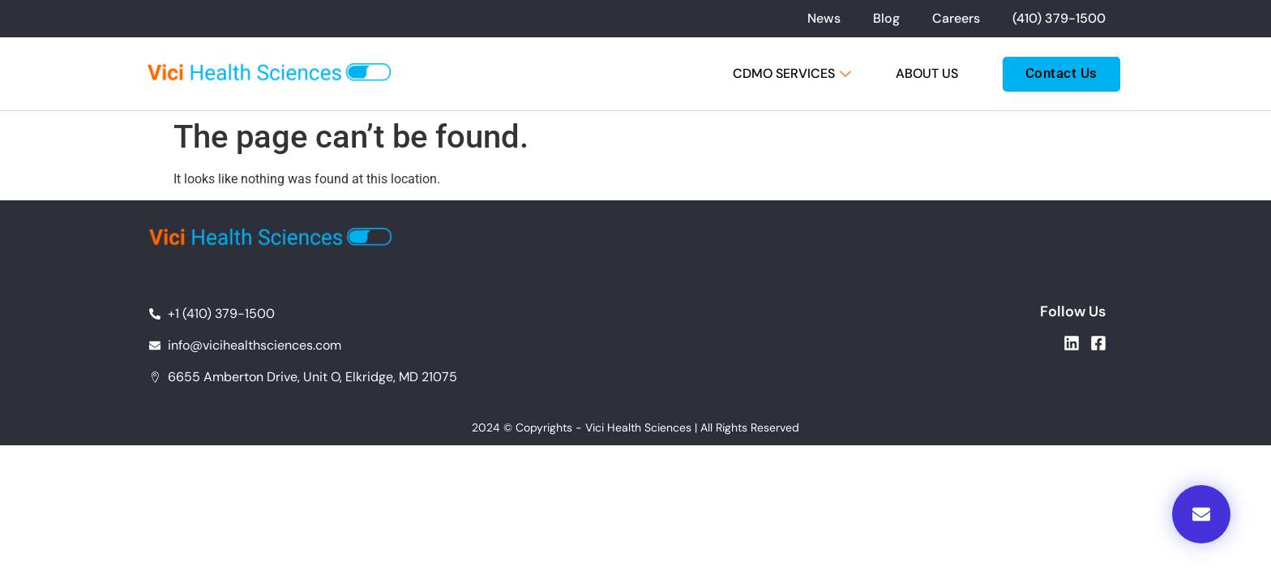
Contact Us (1061, 73)
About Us (927, 73)
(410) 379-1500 (1059, 18)
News (824, 18)
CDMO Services (794, 73)
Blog (886, 18)
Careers (956, 18)
